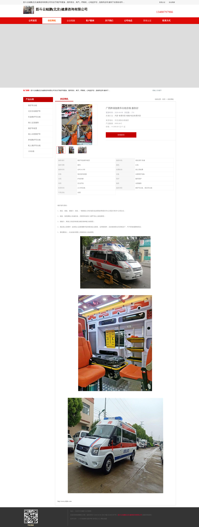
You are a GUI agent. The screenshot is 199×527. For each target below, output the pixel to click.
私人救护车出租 (34, 145)
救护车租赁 (32, 128)
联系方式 (166, 20)
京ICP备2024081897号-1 (110, 515)
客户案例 (90, 20)
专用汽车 (122, 116)
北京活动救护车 (34, 111)
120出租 (31, 151)
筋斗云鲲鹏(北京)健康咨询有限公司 (130, 515)
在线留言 (121, 135)
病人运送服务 (33, 123)
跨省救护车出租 (34, 140)
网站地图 (104, 519)
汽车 (116, 116)
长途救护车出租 (34, 117)
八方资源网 (82, 519)
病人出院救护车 (34, 134)
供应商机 (52, 20)
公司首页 (33, 20)
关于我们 (109, 20)
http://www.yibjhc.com (65, 501)
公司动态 (128, 20)
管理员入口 (96, 519)
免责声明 (89, 519)
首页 (163, 99)
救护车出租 (32, 105)
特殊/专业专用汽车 (133, 116)
